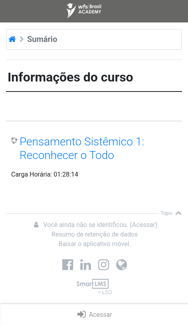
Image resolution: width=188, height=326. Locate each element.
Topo (171, 213)
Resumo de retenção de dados (94, 234)
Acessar (143, 225)
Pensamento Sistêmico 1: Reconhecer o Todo (82, 148)
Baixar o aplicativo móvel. (94, 244)
